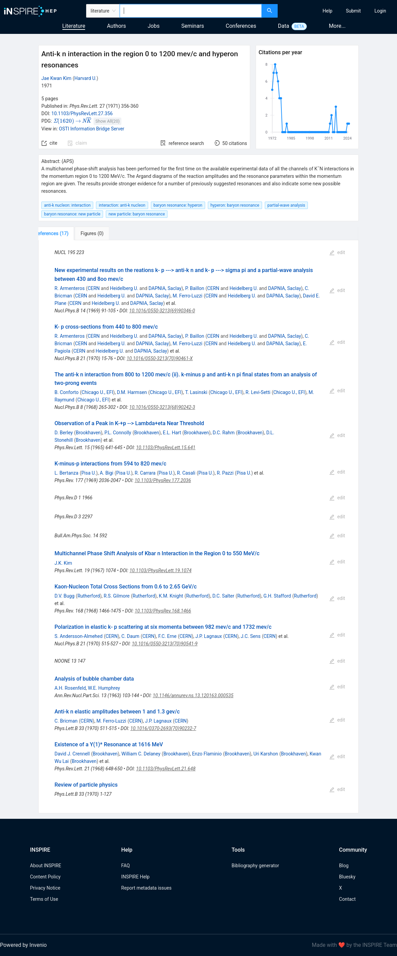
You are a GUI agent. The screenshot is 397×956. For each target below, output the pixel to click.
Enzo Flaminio (207, 753)
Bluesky (347, 876)
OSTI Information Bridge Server (91, 128)
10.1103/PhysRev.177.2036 (163, 480)
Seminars (192, 26)
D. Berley (64, 432)
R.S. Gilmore (117, 596)
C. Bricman (66, 721)
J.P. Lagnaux (208, 636)
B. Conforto (67, 392)
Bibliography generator (255, 865)
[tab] (61, 233)
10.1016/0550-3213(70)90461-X (159, 358)
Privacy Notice (45, 888)
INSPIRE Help (135, 876)
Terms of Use (44, 899)
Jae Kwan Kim (56, 78)
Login (380, 11)
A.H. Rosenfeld (70, 688)
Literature (73, 26)
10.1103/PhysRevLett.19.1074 (161, 570)
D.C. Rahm (224, 432)
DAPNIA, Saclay (164, 288)
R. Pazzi (225, 473)
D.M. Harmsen (132, 392)
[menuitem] (328, 11)
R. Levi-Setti (257, 392)
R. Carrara (145, 473)
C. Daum (130, 636)
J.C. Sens (250, 636)
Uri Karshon (265, 753)
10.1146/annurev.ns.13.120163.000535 (193, 695)
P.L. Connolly (117, 432)
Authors (116, 26)
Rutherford (88, 596)
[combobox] (191, 11)
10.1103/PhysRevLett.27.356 (82, 113)
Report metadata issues (146, 888)
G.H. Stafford (277, 596)
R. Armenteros (70, 288)
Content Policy (45, 876)
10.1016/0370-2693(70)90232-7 (163, 728)
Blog (344, 865)
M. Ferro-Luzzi (187, 295)
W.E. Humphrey (104, 688)
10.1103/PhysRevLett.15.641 (165, 447)
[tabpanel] (198, 526)
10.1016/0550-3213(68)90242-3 (162, 407)
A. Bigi (106, 473)
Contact (347, 899)
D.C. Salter (223, 596)
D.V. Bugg (65, 596)
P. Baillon (194, 288)
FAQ (125, 865)
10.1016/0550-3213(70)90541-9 (165, 643)
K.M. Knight (171, 596)
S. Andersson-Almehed (79, 636)
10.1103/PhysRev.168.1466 (163, 611)
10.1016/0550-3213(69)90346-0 (162, 310)
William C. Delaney (140, 753)
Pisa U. (88, 473)
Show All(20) (108, 121)
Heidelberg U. (124, 288)
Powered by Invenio (23, 945)
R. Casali (186, 473)
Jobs (154, 26)
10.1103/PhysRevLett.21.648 (165, 768)
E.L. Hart (172, 432)
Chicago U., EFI (97, 392)
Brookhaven (88, 432)
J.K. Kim (63, 563)
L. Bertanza (66, 473)
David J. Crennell (72, 753)
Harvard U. (85, 78)
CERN (93, 288)
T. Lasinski (196, 392)
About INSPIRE (45, 865)
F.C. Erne (167, 636)
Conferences (241, 26)
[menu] (338, 11)
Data (283, 26)
